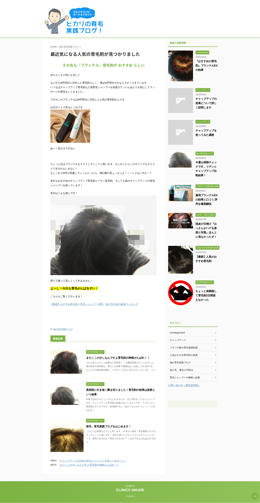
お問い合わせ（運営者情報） (184, 385)
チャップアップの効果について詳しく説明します (206, 103)
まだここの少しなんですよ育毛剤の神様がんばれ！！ (118, 357)
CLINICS (130, 486)
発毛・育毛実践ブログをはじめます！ (108, 426)
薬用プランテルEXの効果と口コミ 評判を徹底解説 (206, 199)
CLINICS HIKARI (130, 490)
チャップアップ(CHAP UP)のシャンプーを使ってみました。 (93, 460)
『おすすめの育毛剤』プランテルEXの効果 (206, 65)
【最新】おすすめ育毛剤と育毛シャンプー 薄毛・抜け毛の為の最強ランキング (94, 304)
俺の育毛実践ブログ (63, 329)
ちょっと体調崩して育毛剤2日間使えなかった (206, 295)
